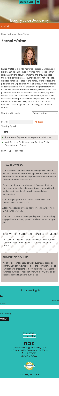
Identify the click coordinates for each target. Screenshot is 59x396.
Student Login (27, 2)
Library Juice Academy (29, 20)
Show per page (12, 169)
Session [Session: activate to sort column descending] (40, 131)
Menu (7, 26)
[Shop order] (45, 113)
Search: (17, 122)
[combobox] (10, 169)
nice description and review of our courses (35, 257)
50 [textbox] (10, 168)
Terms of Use (29, 354)
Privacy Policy (29, 351)
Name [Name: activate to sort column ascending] (5, 131)
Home (3, 34)
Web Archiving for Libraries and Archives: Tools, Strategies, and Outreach (10, 157)
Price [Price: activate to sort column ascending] (51, 131)
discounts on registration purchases (27, 280)
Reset (40, 122)
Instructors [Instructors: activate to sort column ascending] (27, 131)
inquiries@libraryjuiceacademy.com (30, 365)
